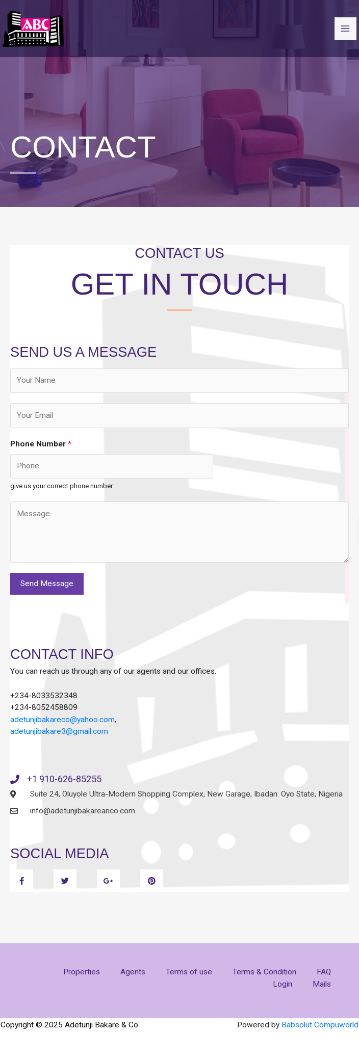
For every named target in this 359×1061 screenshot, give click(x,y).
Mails (322, 984)
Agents (132, 971)
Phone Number (40, 443)
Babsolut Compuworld (319, 1024)
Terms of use (189, 971)
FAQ (324, 971)
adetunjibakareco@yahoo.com (62, 719)
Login (282, 984)
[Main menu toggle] (345, 28)
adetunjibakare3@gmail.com (59, 731)
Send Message (46, 583)
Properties (81, 971)
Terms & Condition (264, 971)
